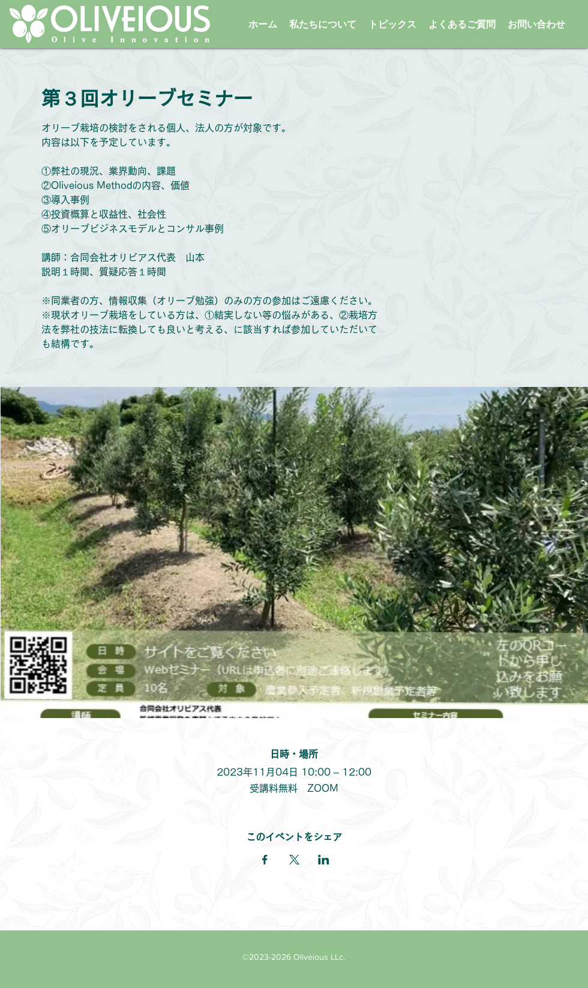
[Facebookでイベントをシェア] (265, 859)
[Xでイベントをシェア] (294, 859)
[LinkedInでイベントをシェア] (323, 859)
